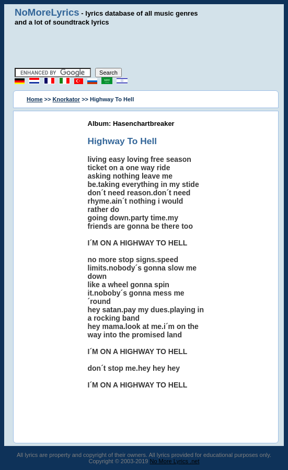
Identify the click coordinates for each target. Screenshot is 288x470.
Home (35, 99)
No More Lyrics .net (175, 461)
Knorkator (66, 99)
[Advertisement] (144, 47)
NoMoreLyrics (47, 12)
